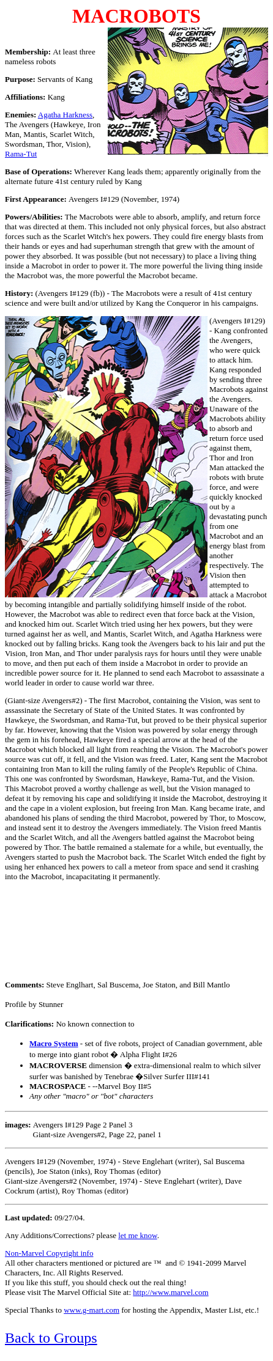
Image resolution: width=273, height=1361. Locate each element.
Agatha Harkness (65, 114)
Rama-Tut (21, 153)
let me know (137, 1235)
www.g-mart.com (91, 1310)
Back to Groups (51, 1338)
